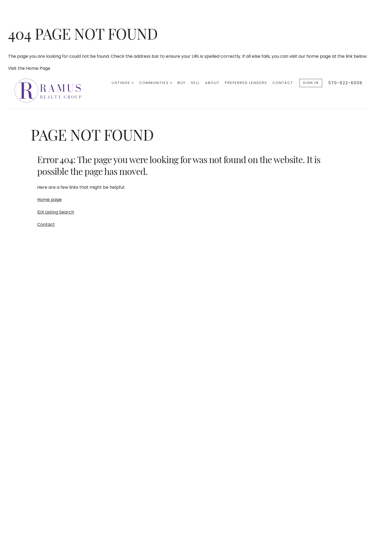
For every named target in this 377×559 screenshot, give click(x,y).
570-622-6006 (346, 82)
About (212, 82)
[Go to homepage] (53, 90)
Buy (182, 82)
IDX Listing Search (55, 212)
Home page (49, 199)
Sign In (311, 82)
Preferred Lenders (246, 82)
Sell (195, 82)
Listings (123, 82)
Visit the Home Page (29, 68)
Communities (155, 82)
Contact (282, 82)
